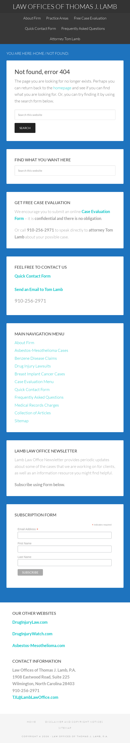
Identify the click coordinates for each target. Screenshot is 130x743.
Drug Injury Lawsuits (33, 365)
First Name (24, 543)
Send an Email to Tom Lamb (39, 289)
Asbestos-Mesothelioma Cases (41, 350)
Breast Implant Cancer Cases (40, 373)
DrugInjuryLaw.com (30, 622)
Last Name (24, 557)
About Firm (24, 342)
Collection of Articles (33, 412)
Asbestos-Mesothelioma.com (38, 645)
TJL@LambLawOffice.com (35, 697)
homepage (62, 87)
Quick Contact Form (33, 276)
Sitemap (22, 420)
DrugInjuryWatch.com (32, 633)
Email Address (28, 529)
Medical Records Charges (37, 405)
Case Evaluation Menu (34, 381)
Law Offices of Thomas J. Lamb (65, 6)
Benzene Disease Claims (36, 358)
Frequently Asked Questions (39, 397)
